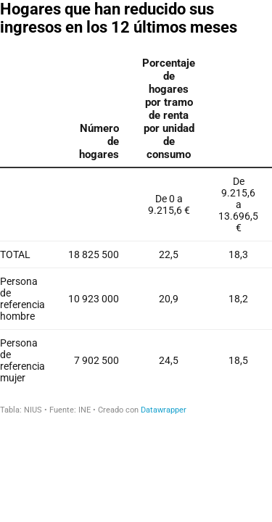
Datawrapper (163, 410)
